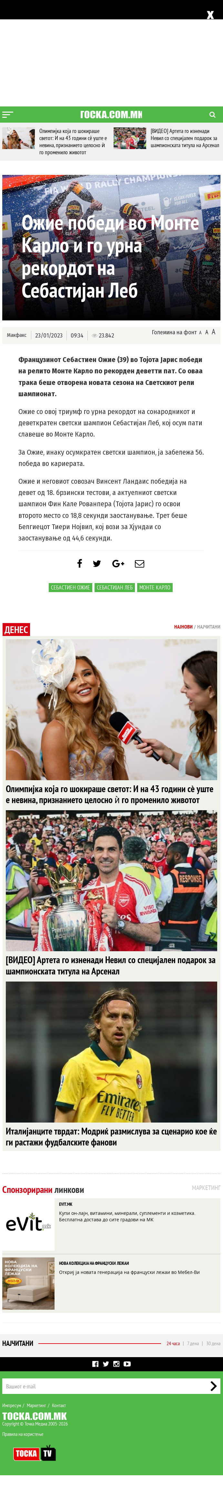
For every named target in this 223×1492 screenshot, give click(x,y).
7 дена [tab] (193, 1360)
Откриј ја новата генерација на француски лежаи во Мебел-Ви (129, 1289)
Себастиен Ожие (70, 589)
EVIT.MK (65, 1221)
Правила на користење (23, 1450)
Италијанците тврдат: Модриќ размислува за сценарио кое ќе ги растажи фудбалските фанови (109, 1153)
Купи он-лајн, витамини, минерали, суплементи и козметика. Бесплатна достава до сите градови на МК (127, 1233)
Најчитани (17, 1360)
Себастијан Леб (115, 589)
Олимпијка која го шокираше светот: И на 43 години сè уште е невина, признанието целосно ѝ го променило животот (73, 141)
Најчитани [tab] (208, 628)
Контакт (59, 1422)
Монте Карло (154, 589)
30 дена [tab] (213, 1360)
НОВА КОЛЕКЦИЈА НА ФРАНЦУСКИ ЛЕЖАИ (94, 1280)
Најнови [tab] (183, 628)
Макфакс (16, 335)
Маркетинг (36, 1422)
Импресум (11, 1422)
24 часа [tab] (173, 1360)
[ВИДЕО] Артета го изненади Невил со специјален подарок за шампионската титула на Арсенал (185, 138)
